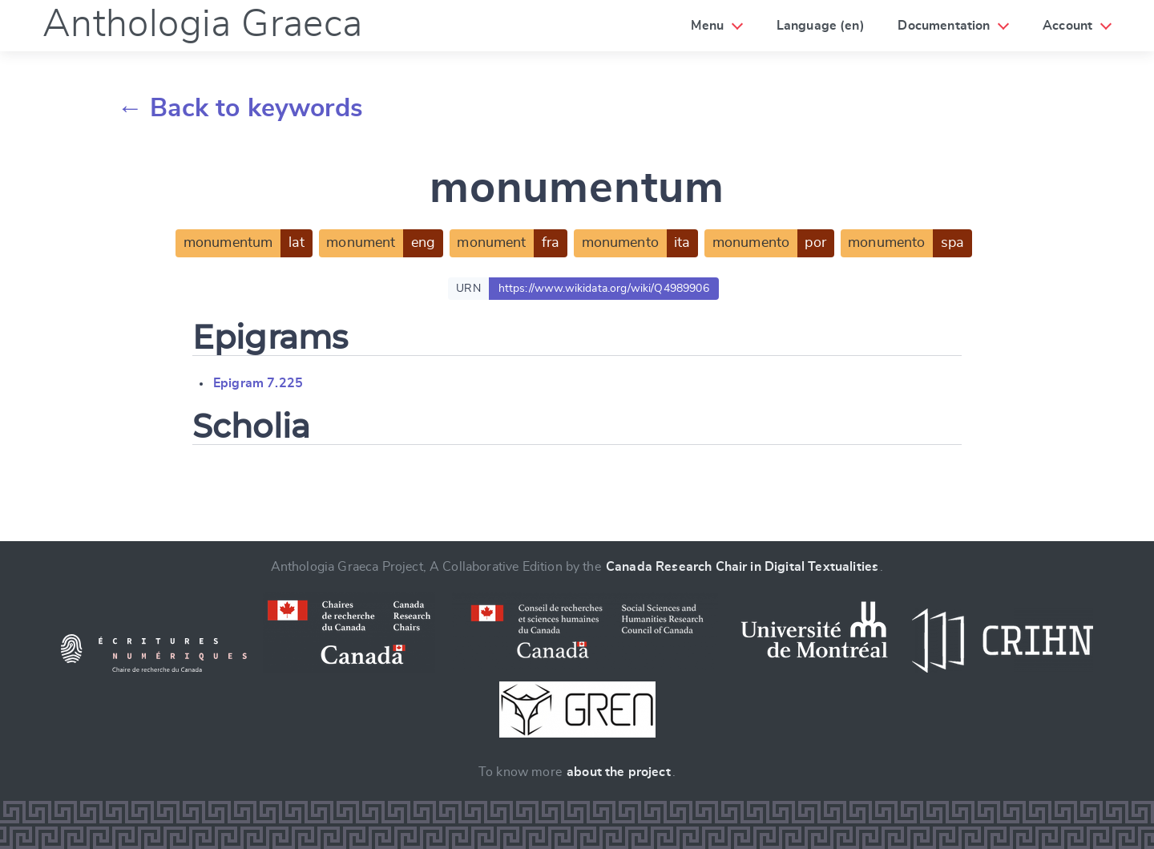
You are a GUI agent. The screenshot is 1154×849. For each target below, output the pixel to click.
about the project (619, 772)
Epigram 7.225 (258, 383)
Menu (707, 25)
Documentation (944, 25)
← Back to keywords (240, 108)
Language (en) (821, 25)
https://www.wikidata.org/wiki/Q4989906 (603, 288)
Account (1067, 25)
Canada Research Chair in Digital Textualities (742, 566)
